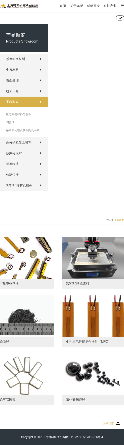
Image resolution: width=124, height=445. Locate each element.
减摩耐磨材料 (15, 59)
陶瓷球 (10, 122)
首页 (63, 6)
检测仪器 (12, 174)
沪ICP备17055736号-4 (89, 437)
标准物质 (12, 164)
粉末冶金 (12, 91)
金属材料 (12, 69)
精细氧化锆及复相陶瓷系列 (22, 130)
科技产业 (110, 6)
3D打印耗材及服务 (19, 185)
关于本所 (76, 6)
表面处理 (12, 80)
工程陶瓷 (12, 102)
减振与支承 (14, 153)
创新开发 (93, 6)
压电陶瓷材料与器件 (18, 114)
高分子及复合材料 (18, 142)
